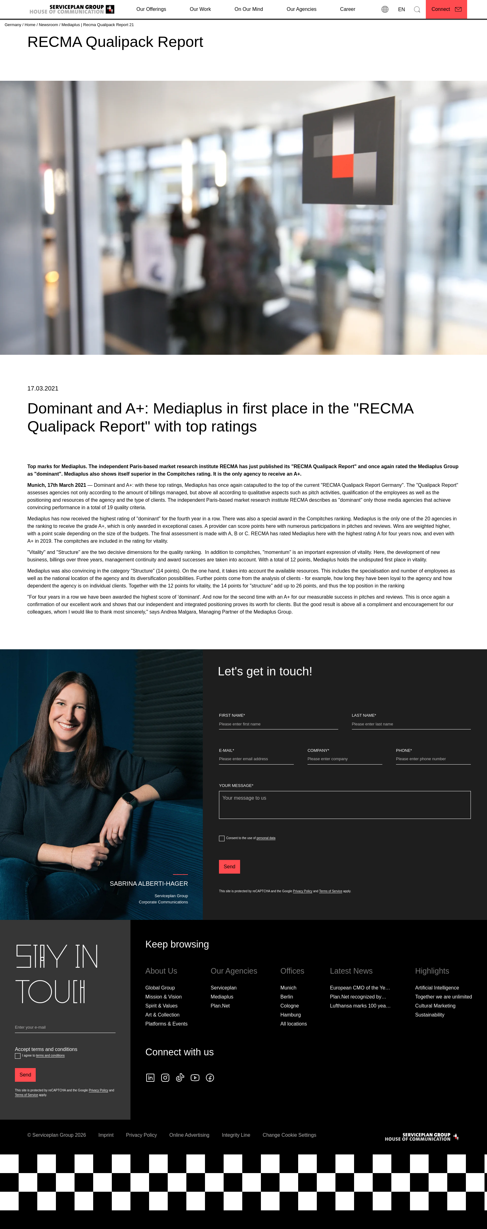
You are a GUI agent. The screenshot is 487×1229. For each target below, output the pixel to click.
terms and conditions (50, 1076)
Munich (288, 1008)
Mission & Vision (163, 1017)
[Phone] (433, 780)
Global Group (160, 1008)
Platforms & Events (166, 1044)
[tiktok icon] (180, 1098)
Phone (404, 771)
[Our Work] (200, 9)
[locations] (384, 9)
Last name (364, 735)
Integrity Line (236, 1155)
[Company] (344, 780)
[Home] (30, 24)
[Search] (417, 9)
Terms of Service (330, 911)
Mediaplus (222, 1017)
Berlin (286, 1017)
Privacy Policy (302, 911)
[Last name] (411, 745)
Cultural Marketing (435, 1026)
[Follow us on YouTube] (195, 1098)
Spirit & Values (161, 1026)
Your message (236, 806)
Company (318, 771)
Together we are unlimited (443, 1017)
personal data (266, 858)
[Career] (347, 9)
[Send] (229, 887)
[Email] (65, 1049)
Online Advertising (189, 1155)
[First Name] (278, 745)
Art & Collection (162, 1035)
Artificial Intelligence (437, 1008)
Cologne (289, 1026)
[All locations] (293, 1044)
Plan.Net (220, 1026)
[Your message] (345, 825)
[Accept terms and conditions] (17, 1076)
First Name (232, 735)
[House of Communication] (422, 1157)
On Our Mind (248, 9)
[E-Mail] (256, 780)
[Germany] (13, 24)
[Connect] (446, 9)
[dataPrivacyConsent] (222, 859)
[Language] (401, 9)
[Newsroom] (49, 24)
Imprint (106, 1155)
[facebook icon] (210, 1098)
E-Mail (226, 771)
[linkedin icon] (150, 1098)
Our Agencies (301, 9)
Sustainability (429, 1035)
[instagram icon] (165, 1098)
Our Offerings (151, 9)
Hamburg (290, 1035)
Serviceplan (224, 1008)
